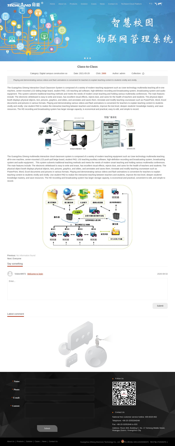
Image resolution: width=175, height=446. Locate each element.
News (44, 441)
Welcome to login (35, 274)
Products (20, 441)
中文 (151, 4)
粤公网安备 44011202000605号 (136, 442)
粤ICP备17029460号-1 (159, 442)
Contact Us (53, 441)
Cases (37, 441)
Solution (29, 441)
